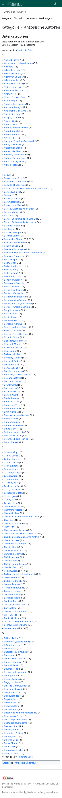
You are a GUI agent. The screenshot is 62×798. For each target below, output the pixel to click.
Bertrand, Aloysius (13, 323)
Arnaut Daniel (11, 130)
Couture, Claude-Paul (14, 604)
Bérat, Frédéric (11, 442)
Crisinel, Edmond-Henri (15, 611)
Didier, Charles (11, 743)
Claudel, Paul (10, 567)
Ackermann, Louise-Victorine (18, 63)
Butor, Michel (10, 428)
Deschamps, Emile (13, 716)
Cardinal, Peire (11, 482)
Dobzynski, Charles (13, 750)
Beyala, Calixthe (12, 330)
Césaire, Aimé (11, 628)
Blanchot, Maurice (13, 344)
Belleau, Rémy (11, 269)
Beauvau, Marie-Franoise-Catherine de (23, 252)
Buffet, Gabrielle (12, 421)
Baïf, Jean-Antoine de (14, 242)
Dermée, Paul (11, 709)
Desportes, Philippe (14, 733)
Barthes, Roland (12, 225)
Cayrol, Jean (10, 499)
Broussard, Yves (12, 405)
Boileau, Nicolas (12, 354)
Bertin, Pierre (10, 317)
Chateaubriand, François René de (20, 533)
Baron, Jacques (11, 201)
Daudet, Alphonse (13, 662)
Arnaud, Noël (10, 124)
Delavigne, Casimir (13, 689)
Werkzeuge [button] (44, 18)
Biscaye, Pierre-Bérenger (16, 334)
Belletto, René (11, 273)
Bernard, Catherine (13, 293)
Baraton (8, 195)
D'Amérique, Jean (12, 645)
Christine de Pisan (13, 550)
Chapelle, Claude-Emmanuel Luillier (22, 516)
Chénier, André (11, 560)
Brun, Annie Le (11, 411)
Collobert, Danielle (13, 580)
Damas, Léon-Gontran (15, 658)
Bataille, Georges (12, 232)
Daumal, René (11, 668)
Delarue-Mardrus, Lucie (16, 685)
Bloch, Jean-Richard (13, 347)
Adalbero (8, 66)
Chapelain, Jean (12, 513)
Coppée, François (12, 591)
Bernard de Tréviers (14, 289)
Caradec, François (13, 472)
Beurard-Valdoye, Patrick (16, 327)
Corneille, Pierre (12, 597)
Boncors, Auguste (13, 357)
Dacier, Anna (10, 648)
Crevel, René (10, 607)
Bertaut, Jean (10, 313)
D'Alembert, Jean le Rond (16, 641)
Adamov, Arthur (12, 80)
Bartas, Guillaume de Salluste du (20, 222)
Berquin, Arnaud (12, 310)
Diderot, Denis (11, 739)
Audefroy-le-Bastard (14, 154)
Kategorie (6, 18)
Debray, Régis (11, 675)
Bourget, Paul (11, 384)
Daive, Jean (9, 655)
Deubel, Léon (10, 736)
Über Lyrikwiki (26, 792)
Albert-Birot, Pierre (13, 83)
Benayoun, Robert (13, 279)
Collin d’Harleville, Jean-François (20, 574)
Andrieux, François (13, 107)
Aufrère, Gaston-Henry (15, 158)
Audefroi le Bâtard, (13, 151)
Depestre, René (11, 705)
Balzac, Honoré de (13, 178)
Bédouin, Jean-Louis (14, 432)
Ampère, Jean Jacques (15, 104)
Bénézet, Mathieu (13, 435)
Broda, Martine (11, 398)
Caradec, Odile (11, 475)
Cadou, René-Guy (12, 459)
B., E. (6, 174)
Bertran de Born (12, 320)
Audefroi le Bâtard (13, 147)
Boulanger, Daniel (13, 377)
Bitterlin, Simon (12, 337)
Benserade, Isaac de (14, 283)
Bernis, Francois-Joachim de (18, 303)
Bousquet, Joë (11, 388)
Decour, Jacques (12, 678)
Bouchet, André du (13, 371)
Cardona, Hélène (12, 486)
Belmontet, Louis (12, 276)
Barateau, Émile (12, 191)
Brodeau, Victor (12, 401)
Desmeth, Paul (11, 726)
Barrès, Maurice (12, 212)
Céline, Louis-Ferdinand (16, 624)
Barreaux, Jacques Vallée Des (18, 208)
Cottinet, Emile (11, 601)
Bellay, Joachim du (13, 266)
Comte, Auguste (12, 584)
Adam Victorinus (12, 73)
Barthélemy (10, 229)
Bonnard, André (12, 361)
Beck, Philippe (11, 259)
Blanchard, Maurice (13, 340)
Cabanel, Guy (10, 452)
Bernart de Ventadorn (15, 296)
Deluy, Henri (10, 702)
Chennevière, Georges (15, 543)
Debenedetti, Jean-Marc (16, 672)
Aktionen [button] (30, 18)
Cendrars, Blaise (12, 506)
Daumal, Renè (11, 665)
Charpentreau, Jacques (15, 530)
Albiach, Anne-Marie (14, 87)
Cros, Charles (10, 614)
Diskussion (18, 18)
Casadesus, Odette (13, 492)
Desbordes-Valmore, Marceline (19, 712)
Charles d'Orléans (13, 523)
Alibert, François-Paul (14, 97)
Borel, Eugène (11, 367)
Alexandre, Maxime (13, 90)
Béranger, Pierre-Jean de (16, 438)
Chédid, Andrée (12, 557)
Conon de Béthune (13, 587)
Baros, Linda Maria (13, 205)
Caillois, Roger (11, 465)
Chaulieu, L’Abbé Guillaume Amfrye (21, 536)
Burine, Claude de (13, 425)
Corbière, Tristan (12, 594)
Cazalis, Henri (11, 503)
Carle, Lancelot (11, 489)
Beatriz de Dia (11, 245)
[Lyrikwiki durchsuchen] (30, 11)
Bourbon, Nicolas (12, 381)
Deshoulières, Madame (15, 722)
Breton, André (11, 394)
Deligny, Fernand (12, 692)
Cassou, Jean (10, 496)
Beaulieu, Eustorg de (14, 249)
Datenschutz (8, 792)
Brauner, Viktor (11, 391)
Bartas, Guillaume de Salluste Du (20, 218)
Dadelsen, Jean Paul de (15, 651)
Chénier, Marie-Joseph (15, 564)
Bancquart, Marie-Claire (16, 181)
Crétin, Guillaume (12, 618)
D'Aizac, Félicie (11, 638)
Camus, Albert (11, 469)
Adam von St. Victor (14, 76)
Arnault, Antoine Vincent (16, 127)
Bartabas (8, 215)
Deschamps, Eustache (15, 719)
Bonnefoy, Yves (11, 364)
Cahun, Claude (11, 462)
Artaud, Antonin (12, 134)
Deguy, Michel (11, 682)
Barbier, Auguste (12, 198)
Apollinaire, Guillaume (15, 110)
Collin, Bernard (11, 577)
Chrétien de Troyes (13, 553)
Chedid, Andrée (12, 540)
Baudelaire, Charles (14, 239)
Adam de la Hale (12, 70)
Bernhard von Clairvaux (16, 300)
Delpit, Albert (10, 699)
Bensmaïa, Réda (12, 286)
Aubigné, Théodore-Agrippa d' (19, 141)
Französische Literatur (25, 762)
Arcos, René (10, 120)
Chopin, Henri (11, 547)
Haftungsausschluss (47, 792)
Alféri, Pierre (10, 93)
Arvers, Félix (10, 137)
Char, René (9, 520)
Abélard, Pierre (11, 59)
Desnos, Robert (11, 729)
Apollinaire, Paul (12, 114)
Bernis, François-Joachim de (18, 306)
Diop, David (10, 746)
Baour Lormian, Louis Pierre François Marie (25, 188)
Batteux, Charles (12, 235)
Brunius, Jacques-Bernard (17, 415)
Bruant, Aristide (12, 408)
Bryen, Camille (11, 418)
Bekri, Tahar (10, 262)
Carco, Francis (11, 479)
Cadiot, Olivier (11, 455)
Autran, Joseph (11, 164)
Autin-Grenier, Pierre (14, 161)
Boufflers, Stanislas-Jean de (17, 374)
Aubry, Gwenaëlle (13, 144)
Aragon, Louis (11, 117)
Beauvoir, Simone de (14, 256)
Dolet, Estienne (11, 753)
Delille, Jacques (11, 695)
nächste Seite (26, 50)
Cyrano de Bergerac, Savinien (18, 621)
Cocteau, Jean (11, 570)
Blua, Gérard (10, 350)
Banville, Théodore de (15, 184)
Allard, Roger (10, 100)
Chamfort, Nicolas (13, 509)
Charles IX (9, 526)
